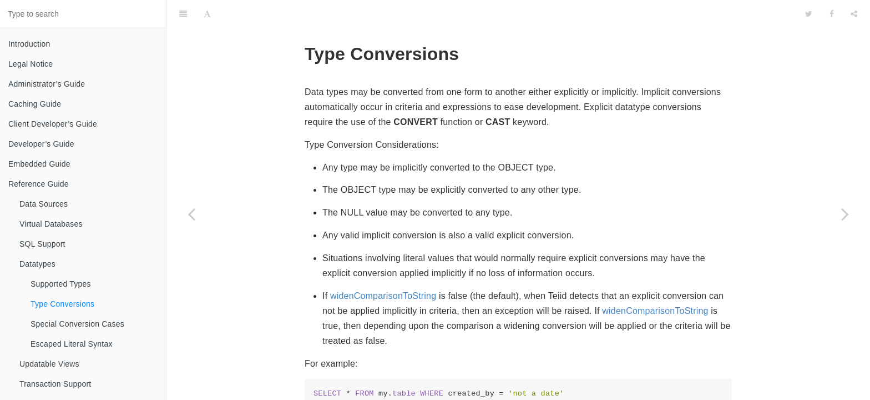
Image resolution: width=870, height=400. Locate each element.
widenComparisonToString (383, 268)
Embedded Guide (39, 163)
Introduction (29, 43)
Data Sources (43, 203)
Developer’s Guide (41, 143)
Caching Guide (34, 103)
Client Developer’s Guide (52, 123)
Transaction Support (55, 383)
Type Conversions (62, 303)
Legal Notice (30, 63)
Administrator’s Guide (46, 83)
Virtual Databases (51, 223)
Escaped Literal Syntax (72, 343)
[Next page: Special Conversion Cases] (845, 214)
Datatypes (37, 263)
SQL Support (42, 243)
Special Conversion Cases (77, 323)
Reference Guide (38, 183)
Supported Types (61, 283)
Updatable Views (49, 363)
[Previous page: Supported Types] (191, 214)
